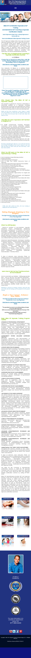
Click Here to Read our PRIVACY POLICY (15, 641)
